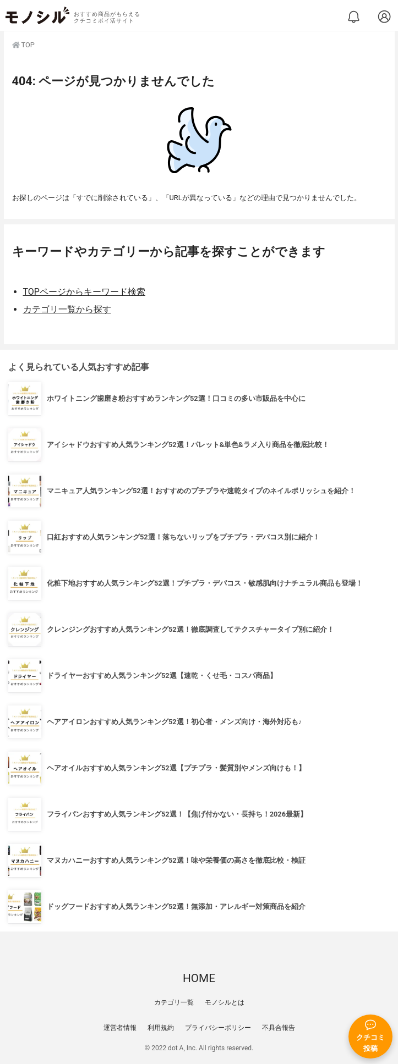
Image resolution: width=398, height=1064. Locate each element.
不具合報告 (278, 1028)
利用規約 (161, 1028)
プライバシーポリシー (218, 1028)
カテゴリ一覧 (174, 1002)
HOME (199, 978)
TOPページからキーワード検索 (84, 291)
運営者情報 (120, 1028)
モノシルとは (224, 1002)
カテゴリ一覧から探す (67, 309)
